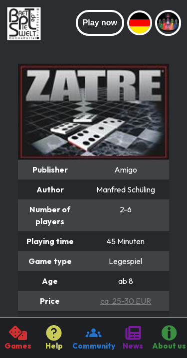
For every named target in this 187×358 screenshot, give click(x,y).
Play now (100, 22)
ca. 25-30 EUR (125, 301)
